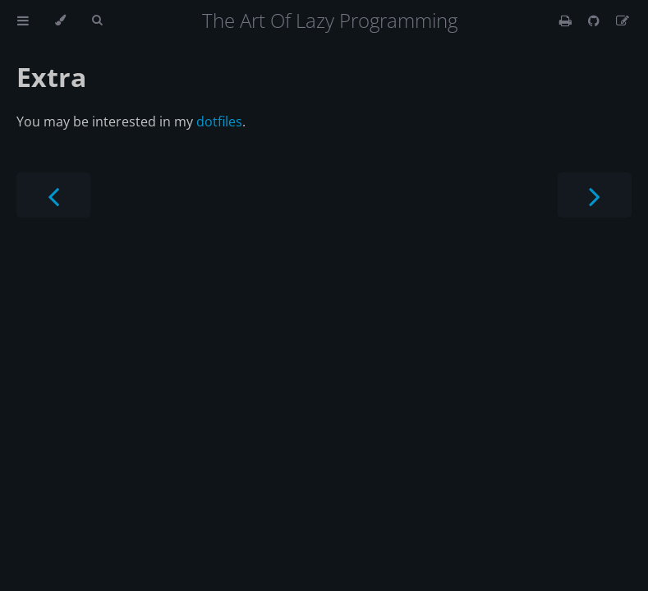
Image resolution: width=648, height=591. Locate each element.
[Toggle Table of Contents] (23, 20)
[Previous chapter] (53, 195)
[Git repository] (595, 20)
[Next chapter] (595, 195)
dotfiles (219, 121)
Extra (51, 76)
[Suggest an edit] (622, 20)
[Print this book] (567, 20)
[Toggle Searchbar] (97, 20)
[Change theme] (60, 20)
